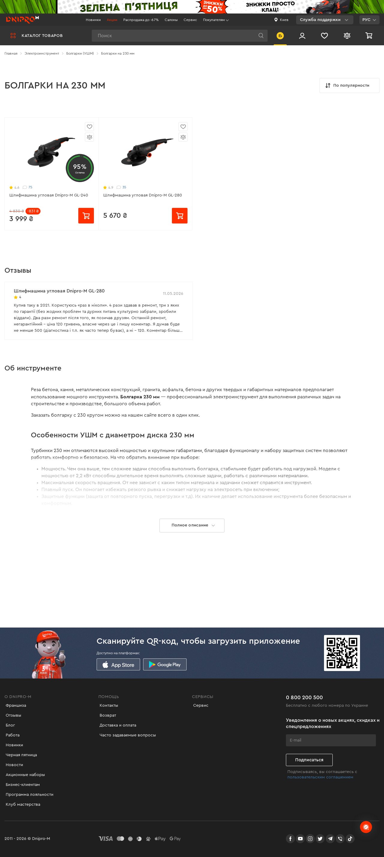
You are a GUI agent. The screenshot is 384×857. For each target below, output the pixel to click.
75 (27, 187)
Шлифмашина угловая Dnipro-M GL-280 (142, 195)
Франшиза (14, 705)
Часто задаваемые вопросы (126, 735)
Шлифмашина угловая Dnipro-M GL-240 (48, 195)
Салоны (171, 20)
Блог (9, 725)
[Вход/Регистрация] (302, 35)
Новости (13, 765)
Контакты (107, 705)
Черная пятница (20, 755)
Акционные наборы (24, 775)
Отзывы (12, 715)
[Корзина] (370, 35)
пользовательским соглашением (320, 774)
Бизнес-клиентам (21, 785)
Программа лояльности (28, 795)
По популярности (346, 85)
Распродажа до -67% (140, 20)
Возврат (106, 715)
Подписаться (309, 757)
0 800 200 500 (304, 695)
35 (121, 187)
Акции (112, 20)
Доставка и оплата (116, 725)
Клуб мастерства (21, 804)
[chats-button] (366, 827)
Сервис (190, 20)
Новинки (93, 20)
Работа (11, 735)
